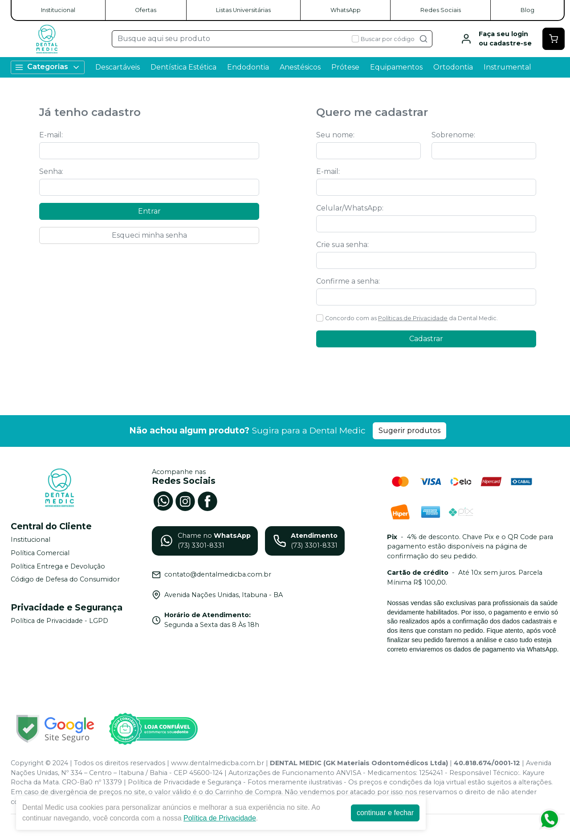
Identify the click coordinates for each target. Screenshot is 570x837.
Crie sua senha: (342, 244)
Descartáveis (117, 67)
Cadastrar (426, 338)
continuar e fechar (385, 812)
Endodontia (248, 67)
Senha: (51, 171)
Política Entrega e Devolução (58, 566)
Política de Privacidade (219, 818)
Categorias (48, 67)
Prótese (345, 67)
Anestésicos (300, 67)
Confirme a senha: (348, 281)
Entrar (149, 211)
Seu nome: (335, 135)
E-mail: (51, 135)
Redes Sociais (440, 10)
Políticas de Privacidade (413, 318)
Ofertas (145, 10)
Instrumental (507, 67)
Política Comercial (40, 553)
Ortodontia (453, 67)
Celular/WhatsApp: (349, 208)
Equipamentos (396, 67)
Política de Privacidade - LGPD (59, 621)
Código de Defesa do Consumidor (65, 579)
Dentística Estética (183, 67)
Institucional (58, 10)
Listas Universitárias (243, 10)
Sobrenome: (453, 135)
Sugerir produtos (409, 430)
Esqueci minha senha (149, 235)
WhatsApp (345, 10)
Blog (527, 10)
